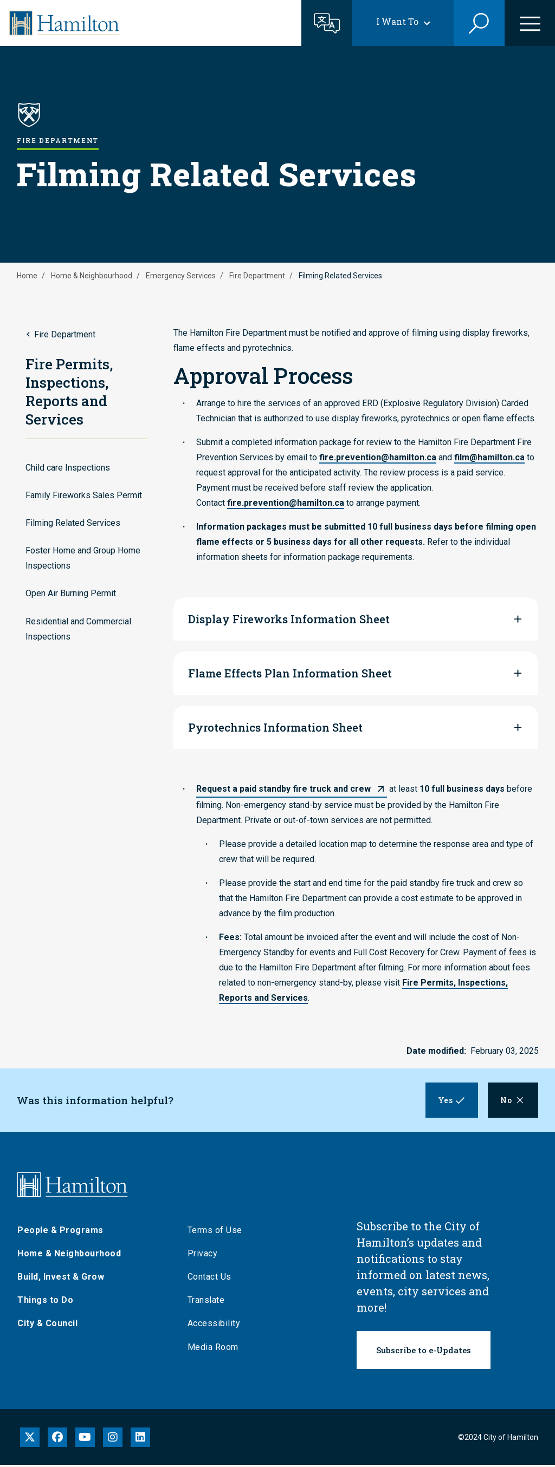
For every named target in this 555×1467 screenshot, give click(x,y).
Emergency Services (181, 275)
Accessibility (214, 1326)
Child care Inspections (67, 467)
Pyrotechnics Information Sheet (275, 727)
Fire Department (257, 275)
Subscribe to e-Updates (423, 1352)
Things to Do (45, 1303)
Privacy (203, 1255)
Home (27, 275)
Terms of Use (215, 1232)
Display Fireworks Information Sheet (289, 619)
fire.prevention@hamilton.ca (377, 457)
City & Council (47, 1326)
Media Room (213, 1349)
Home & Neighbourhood (91, 275)
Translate (206, 1303)
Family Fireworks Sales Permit (83, 495)
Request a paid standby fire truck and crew (283, 789)
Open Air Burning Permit (70, 593)
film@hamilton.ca (489, 457)
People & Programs (60, 1232)
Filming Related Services (72, 523)
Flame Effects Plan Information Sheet (290, 673)
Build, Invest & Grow (60, 1279)
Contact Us (209, 1279)
